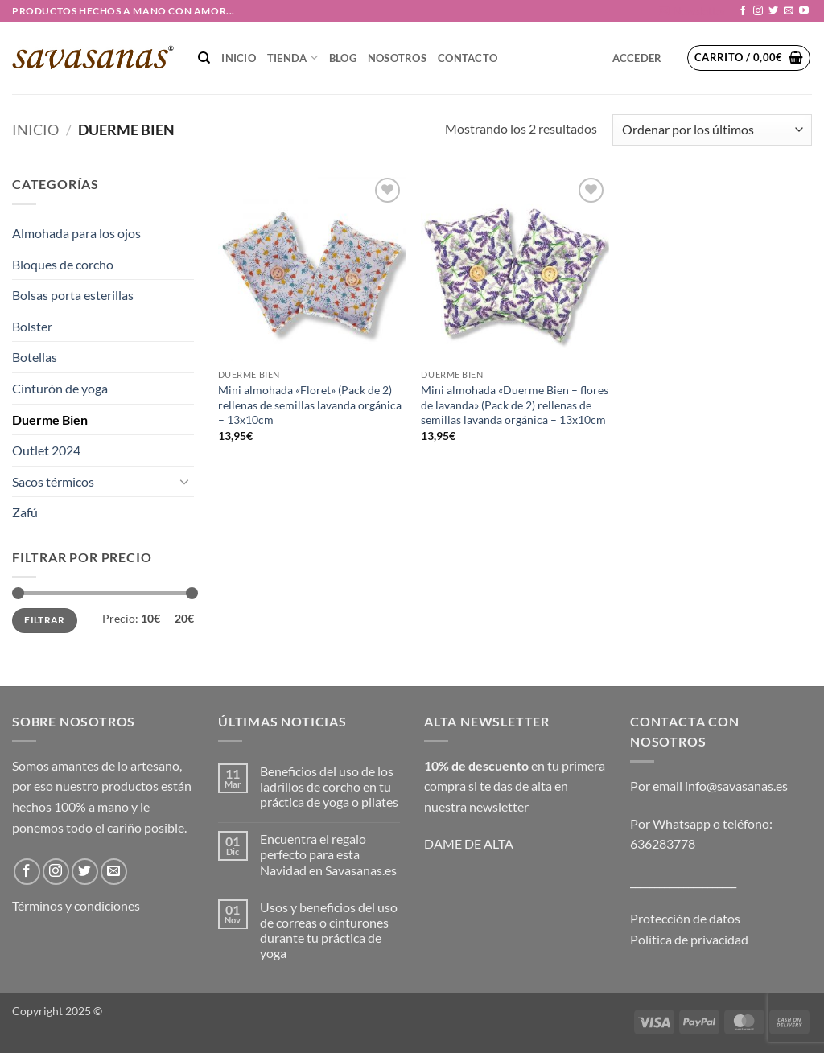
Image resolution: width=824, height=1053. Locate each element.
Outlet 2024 (46, 450)
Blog (342, 57)
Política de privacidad (689, 939)
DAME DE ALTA (468, 843)
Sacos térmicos (53, 481)
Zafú (25, 512)
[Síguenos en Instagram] (758, 11)
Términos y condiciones (76, 905)
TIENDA (292, 57)
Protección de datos (685, 918)
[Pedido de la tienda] (712, 130)
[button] (692, 11)
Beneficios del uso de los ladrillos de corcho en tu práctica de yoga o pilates (329, 786)
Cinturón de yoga (60, 388)
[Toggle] (184, 481)
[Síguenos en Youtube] (804, 11)
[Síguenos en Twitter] (773, 11)
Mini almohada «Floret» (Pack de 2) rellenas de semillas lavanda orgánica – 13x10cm (310, 404)
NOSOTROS (397, 57)
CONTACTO (467, 57)
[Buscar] (204, 58)
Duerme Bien (50, 419)
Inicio (238, 57)
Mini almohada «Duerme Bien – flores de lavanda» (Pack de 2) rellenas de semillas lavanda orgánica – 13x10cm (514, 404)
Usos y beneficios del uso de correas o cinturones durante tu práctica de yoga (329, 930)
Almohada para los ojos (76, 233)
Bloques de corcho (62, 264)
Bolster (32, 326)
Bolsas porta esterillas (73, 294)
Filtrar (44, 620)
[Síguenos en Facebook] (743, 11)
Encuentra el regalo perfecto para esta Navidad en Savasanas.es (328, 854)
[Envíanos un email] (788, 11)
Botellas (34, 356)
